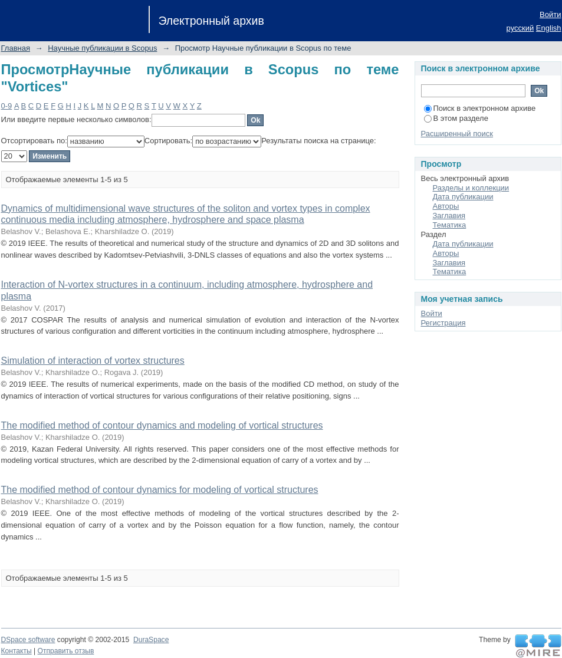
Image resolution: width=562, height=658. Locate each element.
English (548, 28)
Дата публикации (463, 196)
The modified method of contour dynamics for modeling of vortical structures (159, 490)
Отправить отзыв (66, 651)
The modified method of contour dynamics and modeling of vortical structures (162, 425)
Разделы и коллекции (471, 187)
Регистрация (443, 322)
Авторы (446, 206)
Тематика (449, 225)
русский (520, 28)
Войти (550, 14)
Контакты (16, 651)
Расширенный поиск (457, 133)
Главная (15, 48)
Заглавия (449, 215)
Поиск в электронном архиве (480, 108)
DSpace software (28, 640)
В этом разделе (456, 118)
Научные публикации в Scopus (102, 48)
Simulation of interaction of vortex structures (93, 361)
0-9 (6, 105)
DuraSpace (151, 640)
